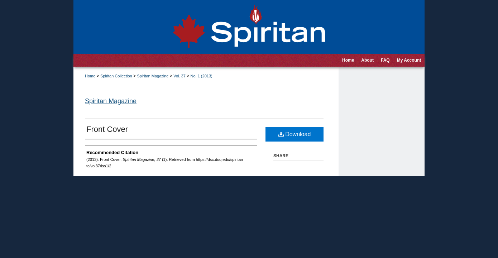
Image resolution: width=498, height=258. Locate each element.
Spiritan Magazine (152, 76)
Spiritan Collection (116, 76)
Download (294, 134)
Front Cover (107, 129)
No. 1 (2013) (201, 76)
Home (90, 76)
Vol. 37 (179, 76)
